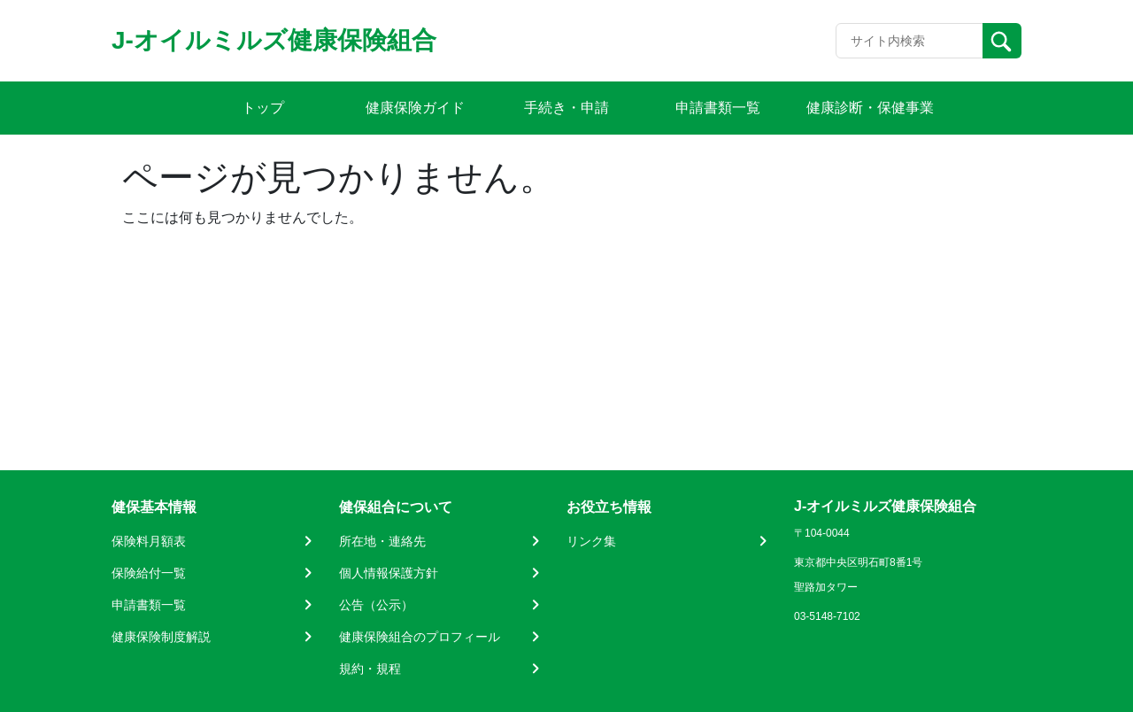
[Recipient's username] (909, 40)
